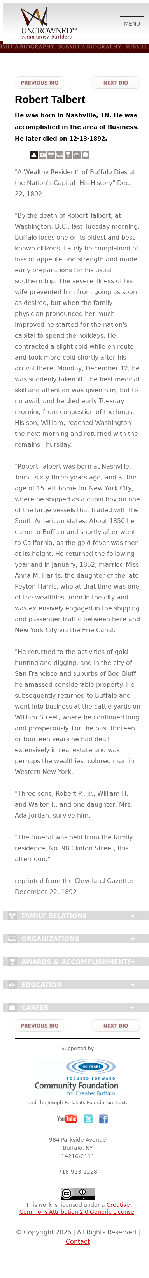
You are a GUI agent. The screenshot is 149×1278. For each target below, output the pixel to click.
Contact (78, 1241)
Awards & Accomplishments (76, 962)
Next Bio (115, 82)
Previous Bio (40, 82)
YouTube (67, 1119)
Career (35, 1008)
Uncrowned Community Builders (49, 23)
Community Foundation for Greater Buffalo (78, 1076)
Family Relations (54, 916)
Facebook (103, 1119)
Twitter (88, 1119)
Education (41, 985)
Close (132, 916)
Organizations (50, 939)
